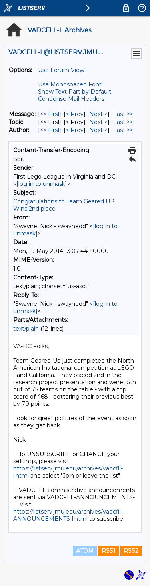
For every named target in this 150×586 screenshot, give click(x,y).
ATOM (85, 550)
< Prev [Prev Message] (75, 114)
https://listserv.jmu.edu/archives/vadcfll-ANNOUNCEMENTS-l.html (68, 515)
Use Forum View (61, 70)
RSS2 (131, 550)
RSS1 (109, 550)
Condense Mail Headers (71, 98)
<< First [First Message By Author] (50, 130)
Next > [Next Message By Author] (98, 130)
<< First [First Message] (50, 114)
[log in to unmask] (41, 183)
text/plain (26, 328)
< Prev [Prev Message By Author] (75, 130)
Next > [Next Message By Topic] (98, 122)
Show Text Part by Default (74, 91)
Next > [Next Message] (98, 114)
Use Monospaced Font (70, 84)
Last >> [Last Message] (123, 114)
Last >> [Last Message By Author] (123, 130)
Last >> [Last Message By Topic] (123, 122)
